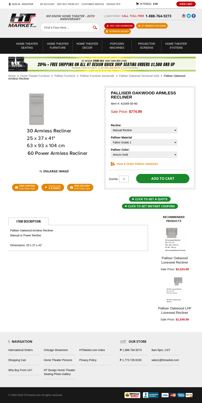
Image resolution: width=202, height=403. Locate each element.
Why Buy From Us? (20, 370)
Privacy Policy (87, 360)
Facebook (194, 16)
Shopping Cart (17, 360)
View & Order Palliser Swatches (134, 164)
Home (12, 75)
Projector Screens (146, 45)
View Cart (186, 4)
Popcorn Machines (117, 45)
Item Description (28, 221)
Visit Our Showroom (120, 25)
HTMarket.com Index (92, 350)
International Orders (20, 350)
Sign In (16, 4)
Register (27, 4)
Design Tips (113, 4)
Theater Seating (27, 45)
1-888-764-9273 (158, 16)
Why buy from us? (68, 4)
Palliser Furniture (64, 75)
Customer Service (93, 4)
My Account (47, 4)
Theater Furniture (58, 45)
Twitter (189, 16)
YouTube (184, 16)
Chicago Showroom (56, 350)
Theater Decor (87, 45)
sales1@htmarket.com (165, 360)
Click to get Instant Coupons (150, 206)
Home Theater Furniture (35, 75)
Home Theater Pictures (58, 360)
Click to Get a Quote (149, 199)
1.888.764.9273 (132, 350)
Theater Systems (176, 45)
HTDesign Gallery (117, 31)
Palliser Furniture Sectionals (97, 75)
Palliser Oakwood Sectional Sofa (139, 75)
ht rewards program (152, 25)
